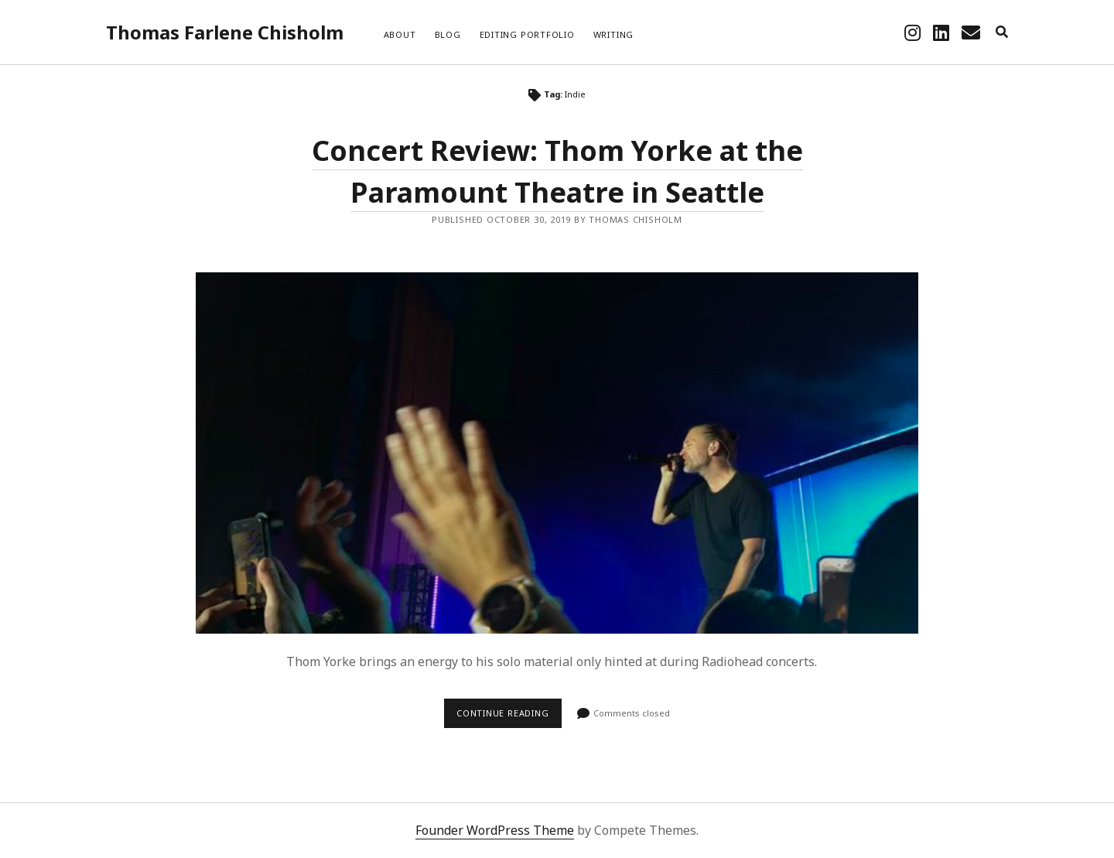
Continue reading (509, 717)
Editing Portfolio (527, 34)
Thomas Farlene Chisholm (224, 32)
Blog (448, 34)
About (400, 34)
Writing (613, 34)
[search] (1002, 32)
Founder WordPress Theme (494, 830)
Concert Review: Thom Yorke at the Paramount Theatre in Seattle (557, 453)
